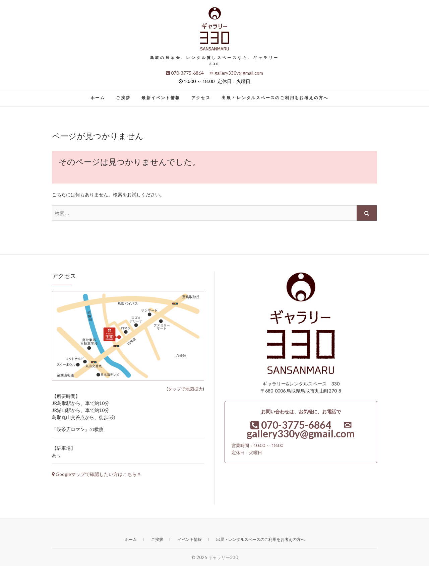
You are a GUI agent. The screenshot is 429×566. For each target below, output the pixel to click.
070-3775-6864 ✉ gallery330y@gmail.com (214, 73)
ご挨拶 (123, 97)
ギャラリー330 (223, 557)
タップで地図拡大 (185, 389)
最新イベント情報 (160, 97)
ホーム (97, 97)
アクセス (201, 97)
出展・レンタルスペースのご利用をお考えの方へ (260, 539)
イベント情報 (190, 539)
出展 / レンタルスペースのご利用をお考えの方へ (275, 97)
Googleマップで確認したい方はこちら (96, 474)
